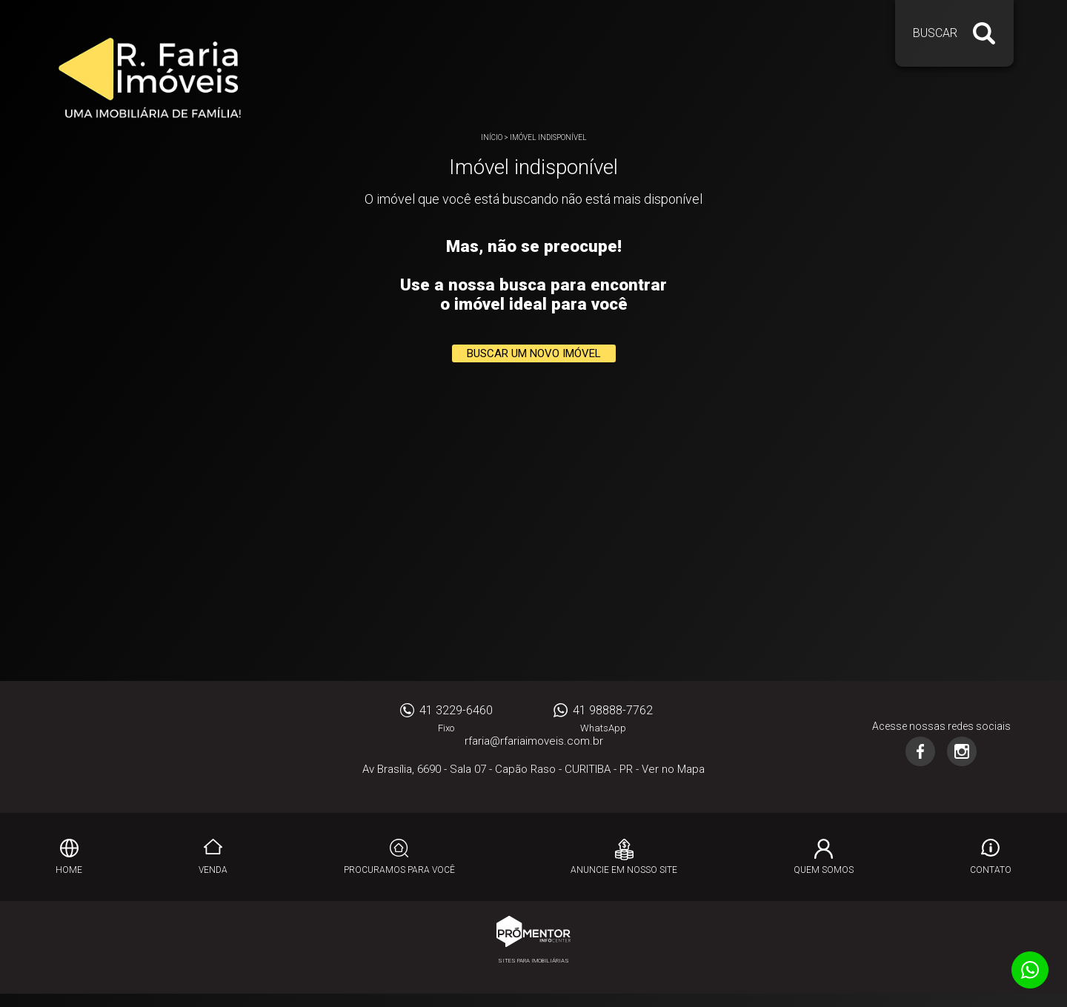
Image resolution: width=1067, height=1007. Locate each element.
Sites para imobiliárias (533, 960)
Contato (990, 870)
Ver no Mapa (673, 769)
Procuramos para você (399, 870)
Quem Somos (824, 870)
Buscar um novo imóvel (534, 353)
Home (69, 870)
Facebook (920, 751)
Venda (213, 870)
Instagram (962, 751)
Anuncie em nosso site (624, 870)
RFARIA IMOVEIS (126, 747)
